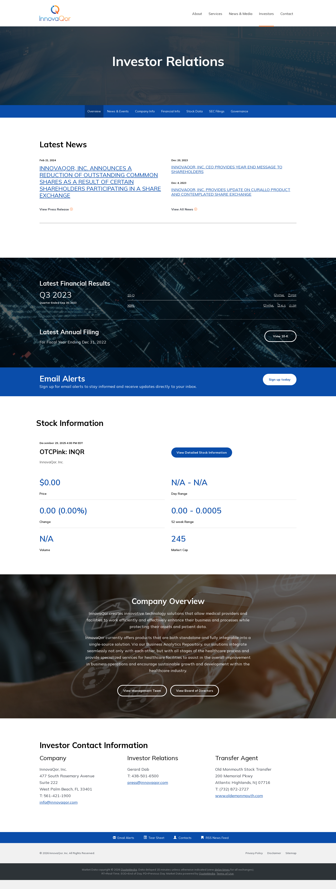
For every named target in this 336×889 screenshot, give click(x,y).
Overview (94, 120)
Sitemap (290, 862)
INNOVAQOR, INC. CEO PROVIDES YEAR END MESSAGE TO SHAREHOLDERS (226, 178)
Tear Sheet (156, 847)
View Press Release (54, 219)
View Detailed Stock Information (202, 462)
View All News (182, 219)
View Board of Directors (194, 700)
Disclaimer (274, 862)
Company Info (145, 120)
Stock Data (194, 120)
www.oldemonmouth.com (239, 804)
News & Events (118, 120)
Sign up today (280, 389)
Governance (239, 120)
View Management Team (142, 700)
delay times (222, 878)
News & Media (240, 13)
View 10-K (280, 345)
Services (215, 13)
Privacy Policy (254, 862)
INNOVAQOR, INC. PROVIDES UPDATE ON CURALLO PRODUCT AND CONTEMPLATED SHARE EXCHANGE (230, 201)
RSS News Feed (217, 847)
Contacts (185, 847)
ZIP (292, 314)
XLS (281, 314)
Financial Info (170, 120)
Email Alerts (125, 847)
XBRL (131, 315)
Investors (266, 13)
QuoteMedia (129, 878)
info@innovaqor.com (59, 811)
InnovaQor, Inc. (58, 862)
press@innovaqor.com (147, 791)
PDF (292, 304)
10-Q (131, 305)
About (197, 13)
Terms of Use (225, 882)
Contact (286, 13)
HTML (279, 304)
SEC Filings (216, 120)
